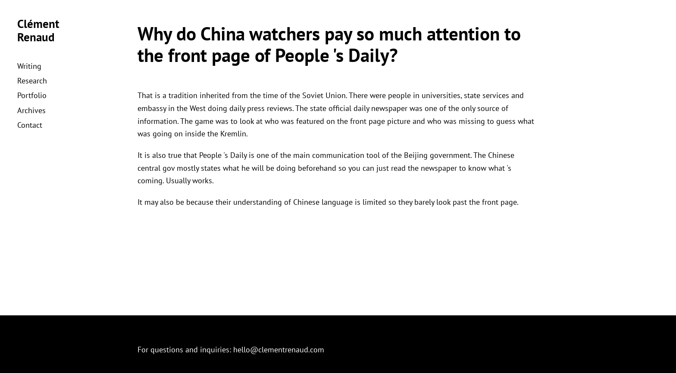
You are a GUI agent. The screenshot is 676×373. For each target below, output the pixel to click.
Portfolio (32, 95)
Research (32, 81)
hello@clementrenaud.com (278, 350)
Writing (29, 66)
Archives (31, 110)
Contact (29, 125)
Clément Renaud (38, 30)
